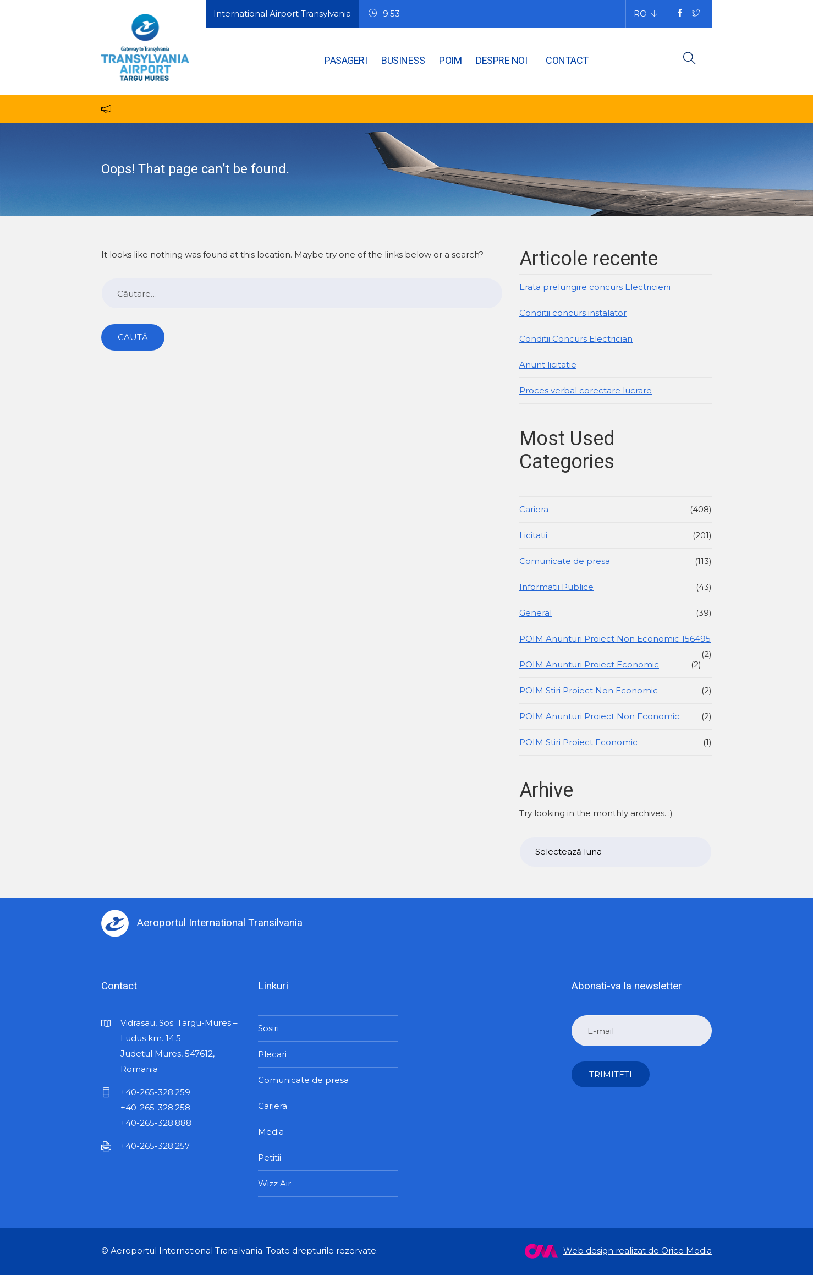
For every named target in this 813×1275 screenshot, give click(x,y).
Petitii (269, 1157)
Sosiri (268, 1028)
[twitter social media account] (696, 14)
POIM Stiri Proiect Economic (578, 742)
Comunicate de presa (564, 561)
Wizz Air (274, 1183)
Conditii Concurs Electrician (576, 338)
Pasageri (346, 60)
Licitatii (533, 535)
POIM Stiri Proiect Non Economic (588, 690)
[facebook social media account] (680, 14)
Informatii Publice (556, 587)
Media (271, 1131)
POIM (450, 60)
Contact (567, 60)
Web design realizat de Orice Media (618, 1251)
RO (640, 13)
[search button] (689, 60)
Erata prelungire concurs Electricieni (595, 287)
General (535, 613)
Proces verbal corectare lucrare (585, 390)
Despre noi (501, 60)
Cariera (533, 509)
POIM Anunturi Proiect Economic (589, 664)
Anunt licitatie (547, 364)
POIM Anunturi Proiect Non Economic (599, 716)
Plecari (272, 1054)
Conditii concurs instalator (573, 313)
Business (403, 60)
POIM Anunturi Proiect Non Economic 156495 (615, 638)
